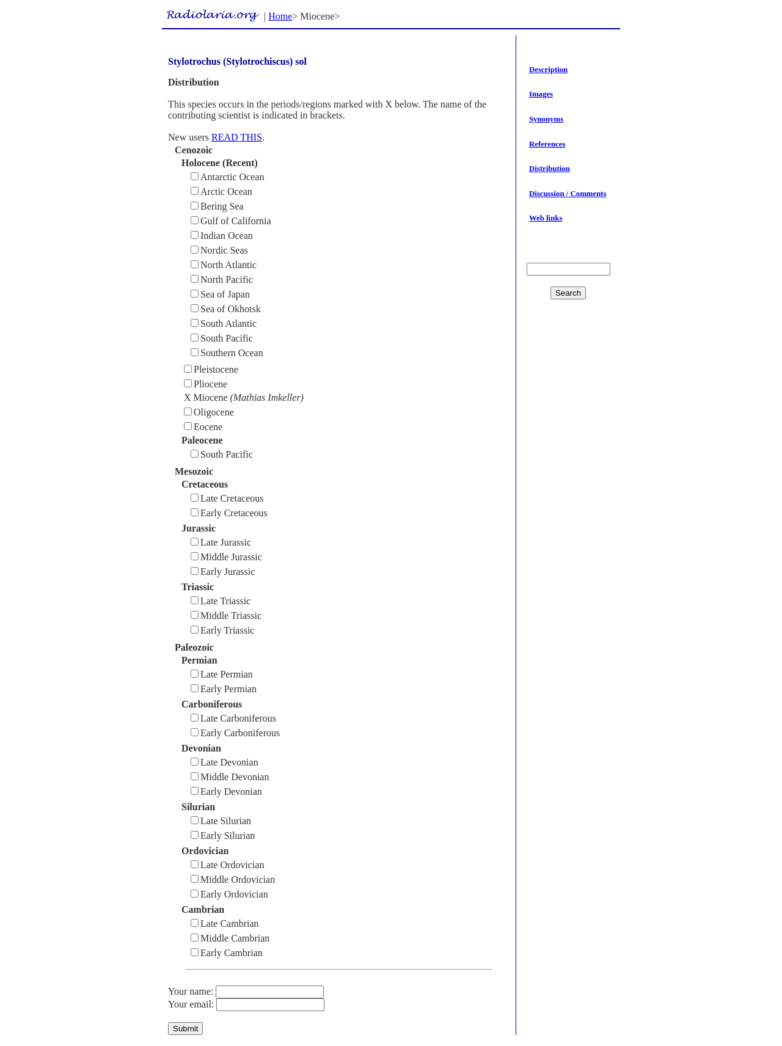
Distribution (549, 168)
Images (541, 94)
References (547, 144)
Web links (545, 218)
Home (280, 16)
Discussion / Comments (568, 193)
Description (548, 69)
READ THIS (236, 137)
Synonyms (546, 119)
